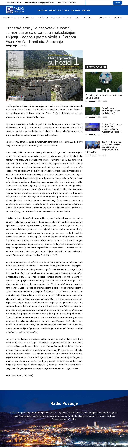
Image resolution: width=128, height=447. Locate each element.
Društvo (43, 18)
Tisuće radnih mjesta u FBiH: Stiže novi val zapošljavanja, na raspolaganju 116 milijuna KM (103, 147)
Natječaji (105, 18)
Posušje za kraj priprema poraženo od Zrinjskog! (111, 110)
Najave (118, 18)
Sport (77, 18)
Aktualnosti (8, 18)
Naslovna (42, 10)
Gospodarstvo (26, 18)
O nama (65, 10)
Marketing (54, 11)
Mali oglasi (90, 18)
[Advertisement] (106, 42)
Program (75, 10)
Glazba (67, 18)
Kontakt (86, 10)
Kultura (55, 18)
